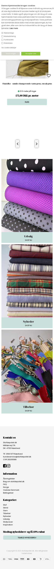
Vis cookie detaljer (8, 47)
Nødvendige (9, 33)
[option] (27, 76)
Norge (6, 487)
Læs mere (13, 28)
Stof (5, 505)
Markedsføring (10, 36)
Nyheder (7, 516)
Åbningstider (9, 478)
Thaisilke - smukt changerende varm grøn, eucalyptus (27, 83)
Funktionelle (8, 40)
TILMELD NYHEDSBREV (27, 537)
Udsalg (6, 519)
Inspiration (8, 524)
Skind (5, 507)
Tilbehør (7, 513)
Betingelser (8, 492)
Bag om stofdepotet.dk (13, 481)
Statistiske (8, 43)
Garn (5, 510)
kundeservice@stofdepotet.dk (17, 456)
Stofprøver (8, 522)
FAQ (5, 484)
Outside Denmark (11, 490)
